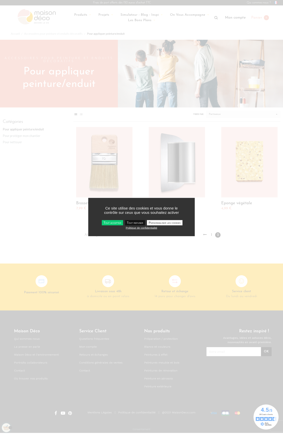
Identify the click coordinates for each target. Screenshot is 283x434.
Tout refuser (135, 222)
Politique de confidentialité (141, 227)
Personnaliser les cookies (165, 222)
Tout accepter (112, 222)
